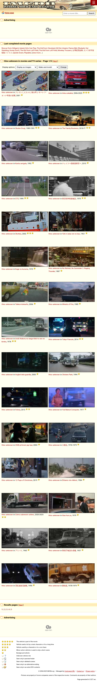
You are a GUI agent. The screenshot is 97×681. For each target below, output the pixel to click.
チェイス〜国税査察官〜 (71, 163)
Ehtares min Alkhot (69, 480)
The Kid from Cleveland (46, 48)
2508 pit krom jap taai (23, 445)
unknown (9, 92)
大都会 (64, 445)
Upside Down (18, 53)
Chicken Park (67, 374)
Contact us (80, 671)
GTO (17, 198)
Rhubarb (81, 48)
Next (55, 61)
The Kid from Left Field (29, 50)
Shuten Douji (20, 128)
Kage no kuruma (21, 269)
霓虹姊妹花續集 (21, 586)
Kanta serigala (21, 163)
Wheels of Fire (67, 304)
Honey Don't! (14, 50)
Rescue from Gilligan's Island (13, 48)
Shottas (18, 234)
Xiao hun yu (66, 515)
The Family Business (70, 128)
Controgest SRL (70, 671)
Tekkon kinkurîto (21, 304)
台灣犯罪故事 (77, 50)
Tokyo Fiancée (67, 339)
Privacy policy (90, 671)
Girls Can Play (30, 48)
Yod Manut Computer (70, 410)
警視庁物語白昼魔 (69, 550)
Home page (9, 13)
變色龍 (64, 586)
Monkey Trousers (64, 50)
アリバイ (18, 550)
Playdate (27, 53)
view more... (37, 53)
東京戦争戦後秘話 (69, 198)
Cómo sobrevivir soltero (24, 514)
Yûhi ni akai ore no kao (71, 234)
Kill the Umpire (62, 48)
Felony (17, 410)
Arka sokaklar (67, 93)
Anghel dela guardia (23, 374)
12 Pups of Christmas (23, 480)
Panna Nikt (73, 48)
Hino (3, 92)
